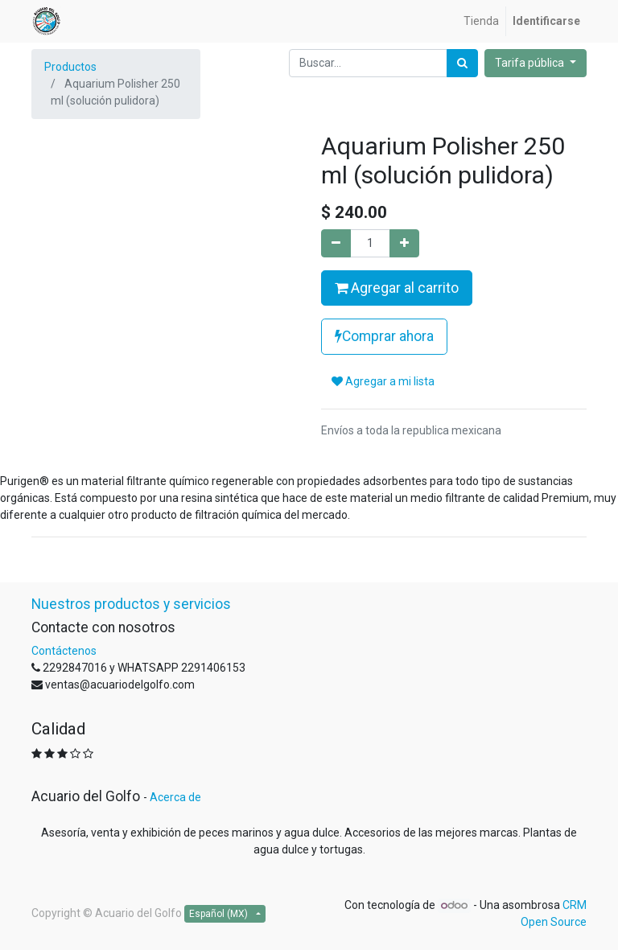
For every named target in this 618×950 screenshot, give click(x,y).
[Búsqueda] (462, 63)
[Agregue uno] (404, 243)
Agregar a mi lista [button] (383, 381)
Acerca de (175, 797)
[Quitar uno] (336, 243)
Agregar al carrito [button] (397, 288)
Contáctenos (64, 650)
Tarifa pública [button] (530, 62)
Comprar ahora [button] (384, 336)
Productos (70, 66)
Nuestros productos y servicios (131, 604)
